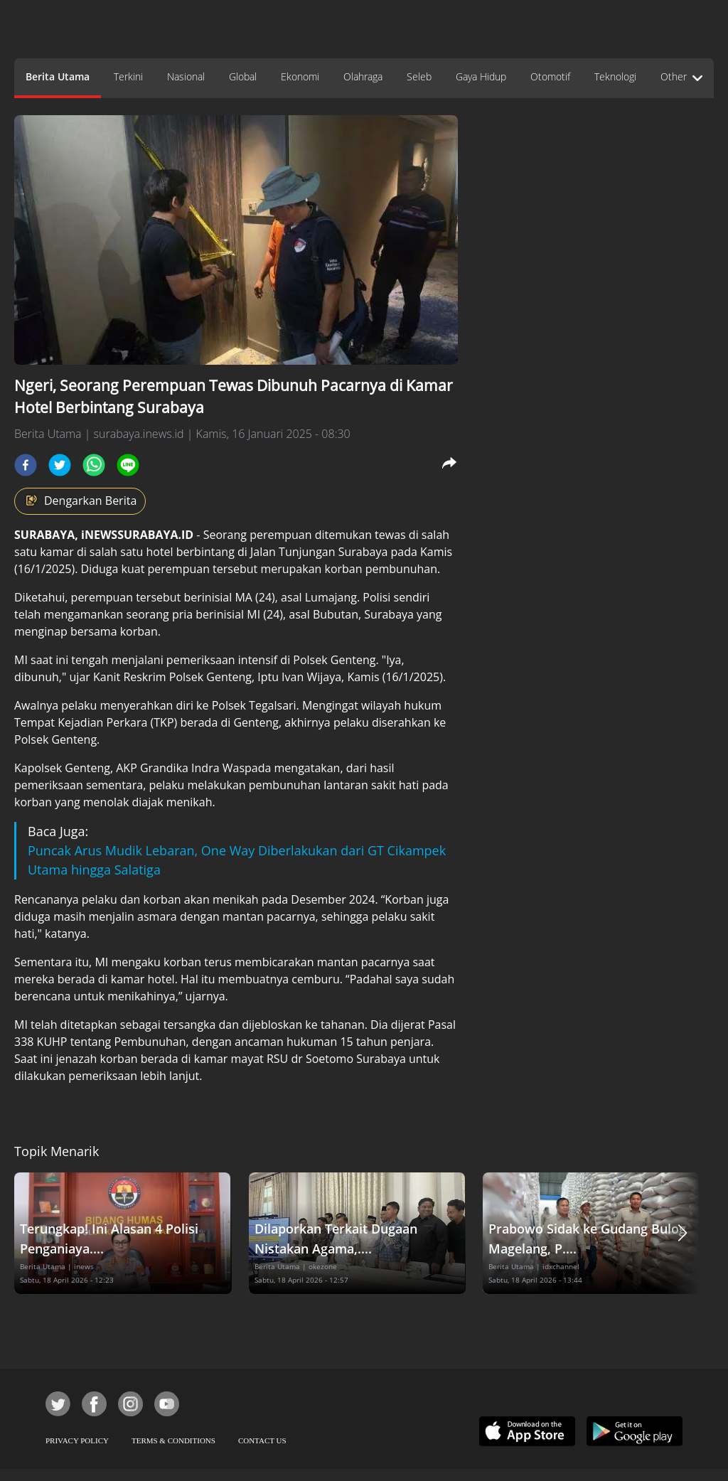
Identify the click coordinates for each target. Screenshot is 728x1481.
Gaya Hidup (481, 76)
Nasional (186, 76)
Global (243, 76)
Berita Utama (58, 76)
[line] (128, 465)
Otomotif (550, 76)
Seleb (419, 76)
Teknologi (615, 76)
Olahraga (362, 76)
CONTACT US (262, 1440)
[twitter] (59, 465)
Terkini (128, 76)
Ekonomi (300, 76)
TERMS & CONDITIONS (173, 1440)
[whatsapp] (93, 465)
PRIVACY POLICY (77, 1440)
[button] (682, 1233)
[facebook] (25, 465)
